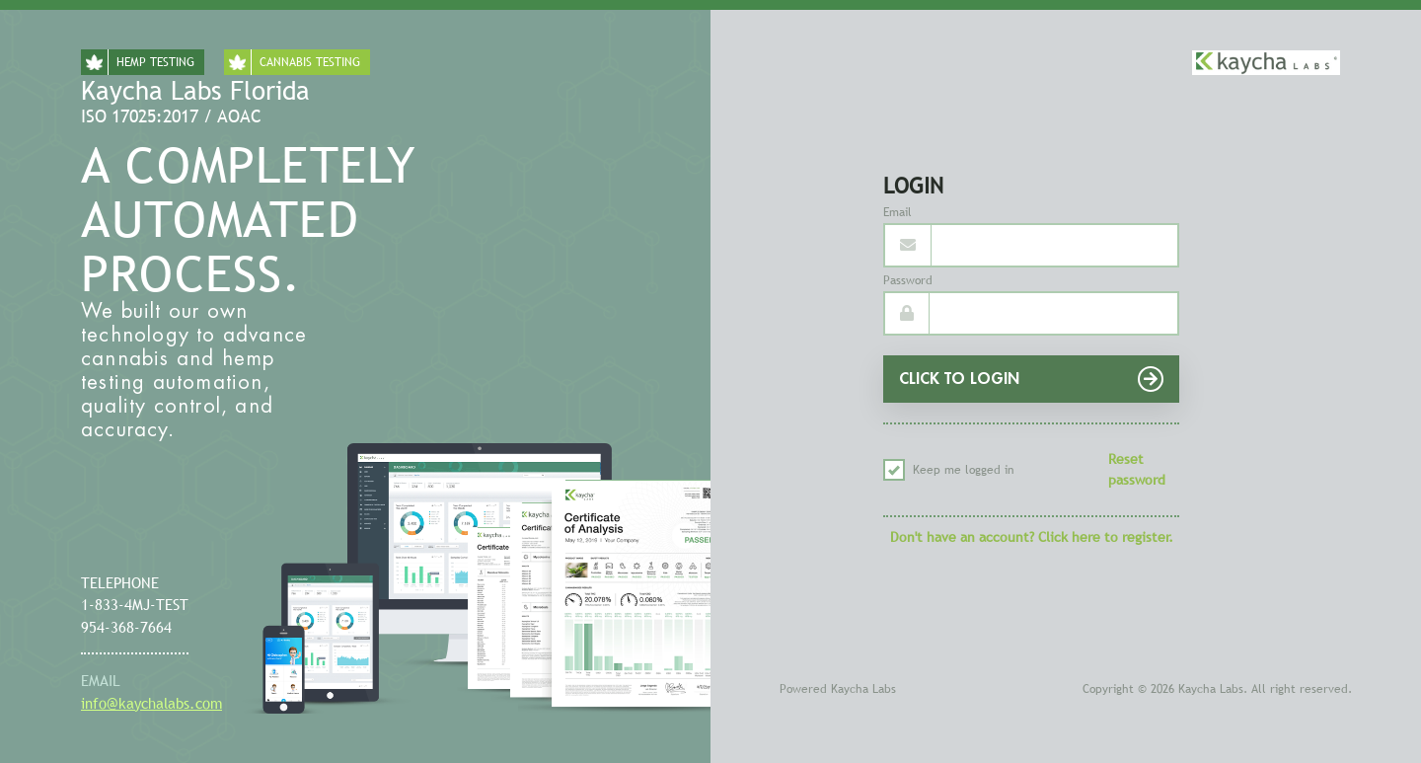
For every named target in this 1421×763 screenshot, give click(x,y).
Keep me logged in (948, 470)
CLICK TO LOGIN (1031, 379)
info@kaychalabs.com (151, 703)
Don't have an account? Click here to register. (1031, 537)
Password (908, 280)
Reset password (1136, 469)
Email (897, 212)
